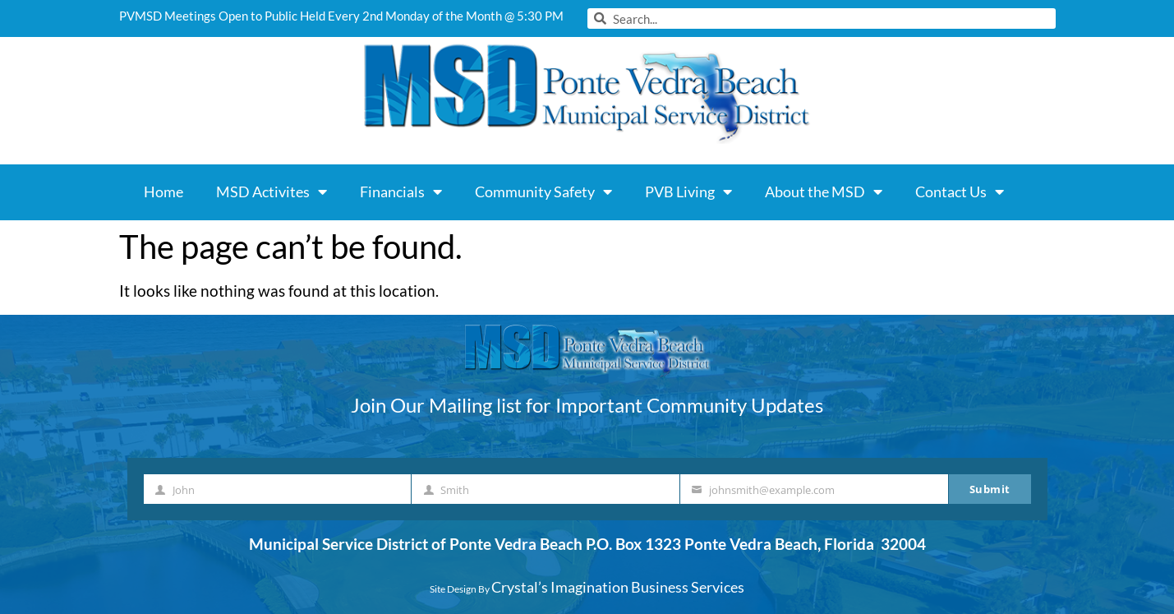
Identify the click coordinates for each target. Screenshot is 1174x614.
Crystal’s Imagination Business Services (617, 587)
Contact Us (959, 191)
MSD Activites (271, 191)
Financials (401, 191)
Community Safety (543, 191)
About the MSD (823, 191)
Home (163, 191)
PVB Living (688, 191)
